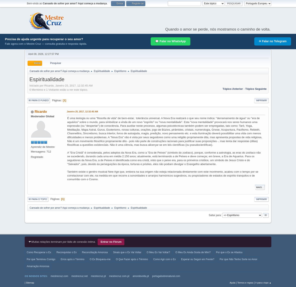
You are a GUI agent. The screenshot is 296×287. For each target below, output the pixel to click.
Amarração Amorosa (38, 266)
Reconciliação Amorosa (95, 252)
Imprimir (261, 100)
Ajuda (232, 282)
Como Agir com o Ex (164, 259)
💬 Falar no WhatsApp (170, 41)
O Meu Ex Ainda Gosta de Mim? (192, 252)
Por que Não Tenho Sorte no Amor (238, 259)
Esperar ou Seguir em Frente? (197, 259)
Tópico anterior (233, 88)
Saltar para (215, 215)
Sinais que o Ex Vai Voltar (127, 252)
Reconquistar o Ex (67, 252)
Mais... (260, 187)
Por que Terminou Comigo (41, 259)
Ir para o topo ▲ (263, 282)
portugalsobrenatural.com (166, 276)
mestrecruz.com (59, 276)
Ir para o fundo (39, 100)
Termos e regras (245, 282)
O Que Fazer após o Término (132, 259)
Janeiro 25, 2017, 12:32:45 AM (82, 111)
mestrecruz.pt (98, 276)
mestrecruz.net (79, 276)
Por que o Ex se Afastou (229, 252)
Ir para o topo (38, 199)
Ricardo (41, 111)
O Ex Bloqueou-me (100, 259)
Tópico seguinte (256, 88)
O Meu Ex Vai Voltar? (158, 252)
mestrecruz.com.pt (119, 276)
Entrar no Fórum (111, 241)
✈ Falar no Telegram (273, 41)
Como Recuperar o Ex (39, 252)
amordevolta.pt (141, 276)
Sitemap (30, 282)
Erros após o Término (72, 259)
